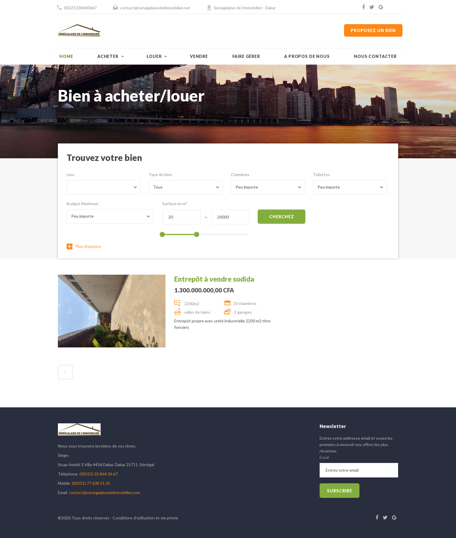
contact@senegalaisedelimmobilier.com (104, 492)
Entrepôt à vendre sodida (214, 279)
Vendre (199, 56)
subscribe (339, 490)
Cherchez (281, 216)
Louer (154, 56)
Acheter (107, 56)
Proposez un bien (373, 30)
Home (66, 56)
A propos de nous (306, 56)
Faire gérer (246, 56)
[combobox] (104, 187)
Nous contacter (375, 56)
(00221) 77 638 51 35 (91, 483)
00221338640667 (80, 7)
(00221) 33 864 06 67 (98, 473)
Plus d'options (84, 246)
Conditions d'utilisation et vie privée (145, 517)
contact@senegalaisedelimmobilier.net (155, 7)
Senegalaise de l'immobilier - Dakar (245, 7)
